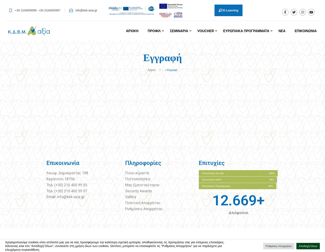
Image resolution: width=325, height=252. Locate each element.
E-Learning (228, 10)
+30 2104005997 (49, 10)
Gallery (130, 197)
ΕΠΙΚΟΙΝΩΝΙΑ (306, 31)
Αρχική (151, 70)
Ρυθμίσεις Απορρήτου (143, 209)
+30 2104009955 (26, 10)
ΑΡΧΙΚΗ (132, 31)
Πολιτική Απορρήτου (142, 203)
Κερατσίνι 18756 (60, 179)
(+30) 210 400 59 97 (70, 191)
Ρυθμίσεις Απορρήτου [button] (279, 246)
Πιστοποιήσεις (138, 179)
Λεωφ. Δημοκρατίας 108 (67, 173)
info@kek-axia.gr (86, 10)
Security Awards (138, 191)
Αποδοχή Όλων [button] (308, 246)
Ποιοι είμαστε (137, 173)
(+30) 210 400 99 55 (70, 185)
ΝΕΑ (281, 31)
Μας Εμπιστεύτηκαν (142, 185)
